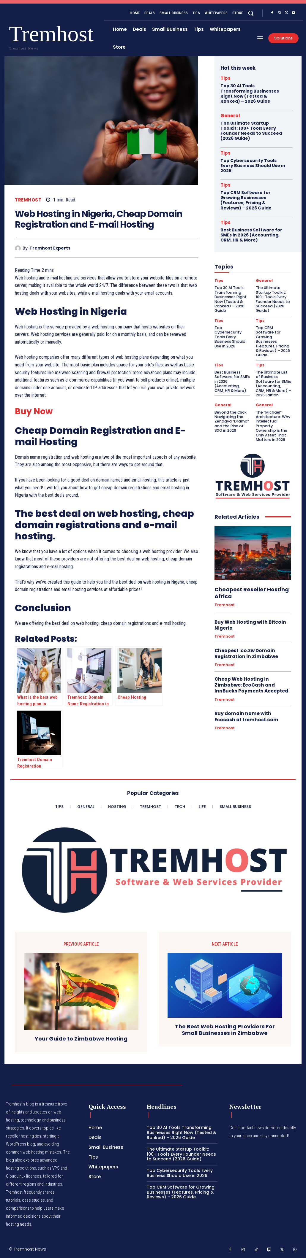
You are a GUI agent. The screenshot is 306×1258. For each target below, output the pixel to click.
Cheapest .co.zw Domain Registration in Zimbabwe (244, 638)
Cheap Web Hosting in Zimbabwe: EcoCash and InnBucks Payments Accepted (250, 669)
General (230, 115)
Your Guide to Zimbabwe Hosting (81, 1038)
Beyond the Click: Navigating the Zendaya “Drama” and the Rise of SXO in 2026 (230, 408)
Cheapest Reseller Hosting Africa (248, 578)
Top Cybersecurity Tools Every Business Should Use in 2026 (252, 165)
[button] (251, 13)
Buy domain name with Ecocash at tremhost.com (252, 700)
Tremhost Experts (49, 248)
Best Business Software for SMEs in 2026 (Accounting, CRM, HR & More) (251, 233)
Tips (225, 78)
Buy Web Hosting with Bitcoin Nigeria (248, 610)
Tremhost (28, 200)
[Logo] (20, 36)
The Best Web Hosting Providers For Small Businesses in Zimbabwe (225, 1029)
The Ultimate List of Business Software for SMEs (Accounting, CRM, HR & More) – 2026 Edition (272, 372)
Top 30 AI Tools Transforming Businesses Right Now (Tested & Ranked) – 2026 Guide (249, 93)
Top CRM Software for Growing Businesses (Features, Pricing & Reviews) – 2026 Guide (245, 198)
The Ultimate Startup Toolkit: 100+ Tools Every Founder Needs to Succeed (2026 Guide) (251, 130)
